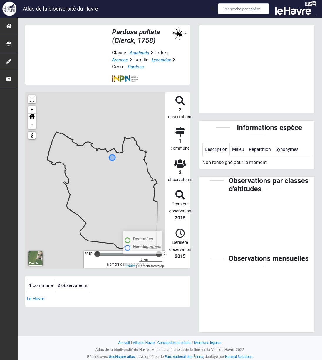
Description (217, 149)
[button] (32, 117)
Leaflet (130, 266)
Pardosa (140, 67)
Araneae (120, 59)
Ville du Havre (142, 342)
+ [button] (32, 109)
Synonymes (290, 149)
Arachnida (140, 52)
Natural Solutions (240, 356)
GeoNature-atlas (120, 356)
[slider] (97, 254)
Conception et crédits (174, 342)
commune (41, 285)
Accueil (122, 342)
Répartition (262, 149)
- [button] (32, 125)
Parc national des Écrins (184, 356)
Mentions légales (209, 342)
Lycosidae (163, 59)
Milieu (239, 149)
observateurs (74, 285)
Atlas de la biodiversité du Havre (60, 9)
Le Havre (36, 299)
